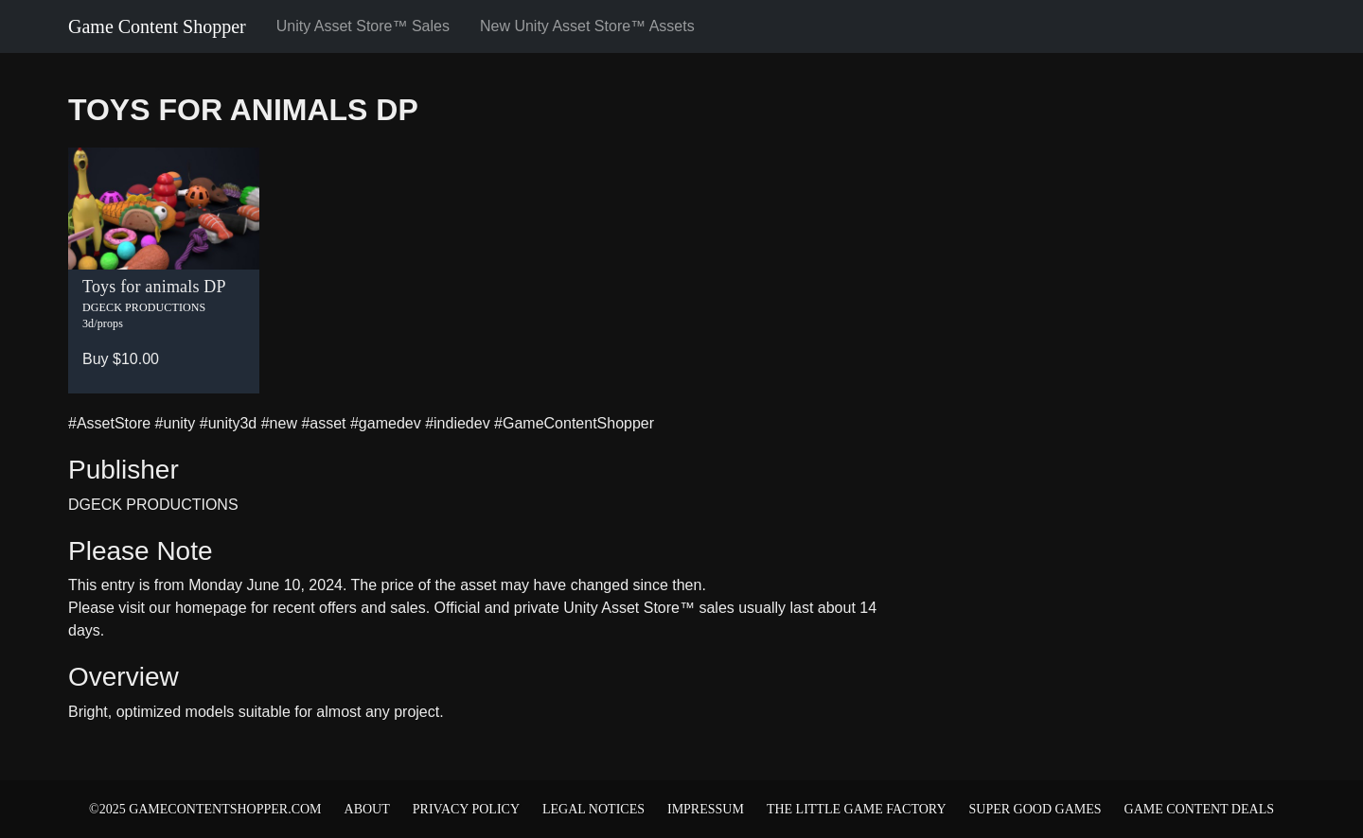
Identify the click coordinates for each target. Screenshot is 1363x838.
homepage (211, 608)
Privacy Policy (466, 809)
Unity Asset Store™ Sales (363, 26)
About (367, 809)
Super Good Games (1035, 809)
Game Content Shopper (157, 26)
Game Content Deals (1199, 809)
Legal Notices (593, 809)
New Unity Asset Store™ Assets (587, 26)
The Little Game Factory (857, 809)
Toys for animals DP (243, 110)
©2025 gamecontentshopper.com (205, 809)
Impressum (705, 809)
